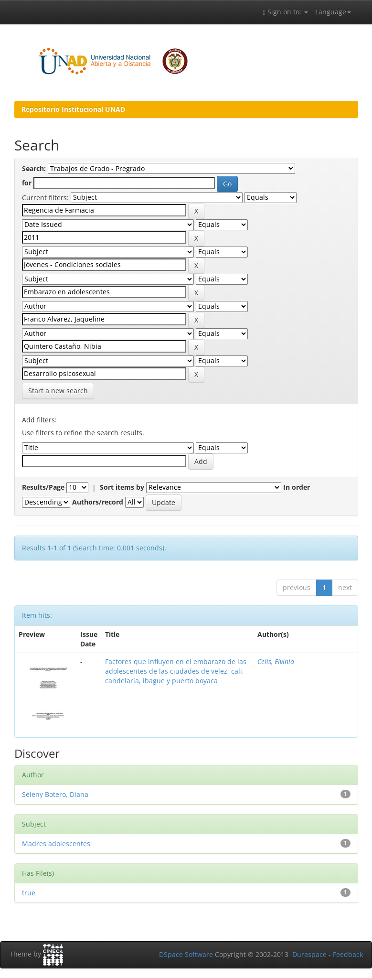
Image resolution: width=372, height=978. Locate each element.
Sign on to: (285, 11)
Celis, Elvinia (275, 661)
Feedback (348, 954)
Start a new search (58, 390)
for (27, 182)
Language (333, 11)
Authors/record (97, 501)
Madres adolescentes (56, 843)
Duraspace (309, 954)
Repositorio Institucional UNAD (73, 109)
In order (296, 487)
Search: (34, 168)
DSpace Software (186, 954)
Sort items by (122, 487)
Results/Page (43, 487)
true (28, 892)
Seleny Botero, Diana (55, 794)
